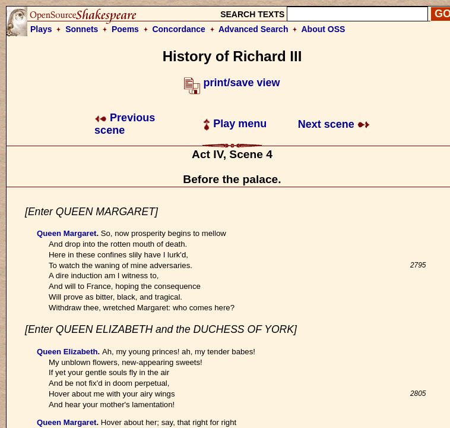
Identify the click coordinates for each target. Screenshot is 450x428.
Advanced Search (253, 29)
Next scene (334, 124)
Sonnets (81, 29)
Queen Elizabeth (67, 351)
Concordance (178, 29)
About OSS (324, 29)
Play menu (235, 124)
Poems (125, 29)
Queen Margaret (66, 233)
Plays (41, 29)
